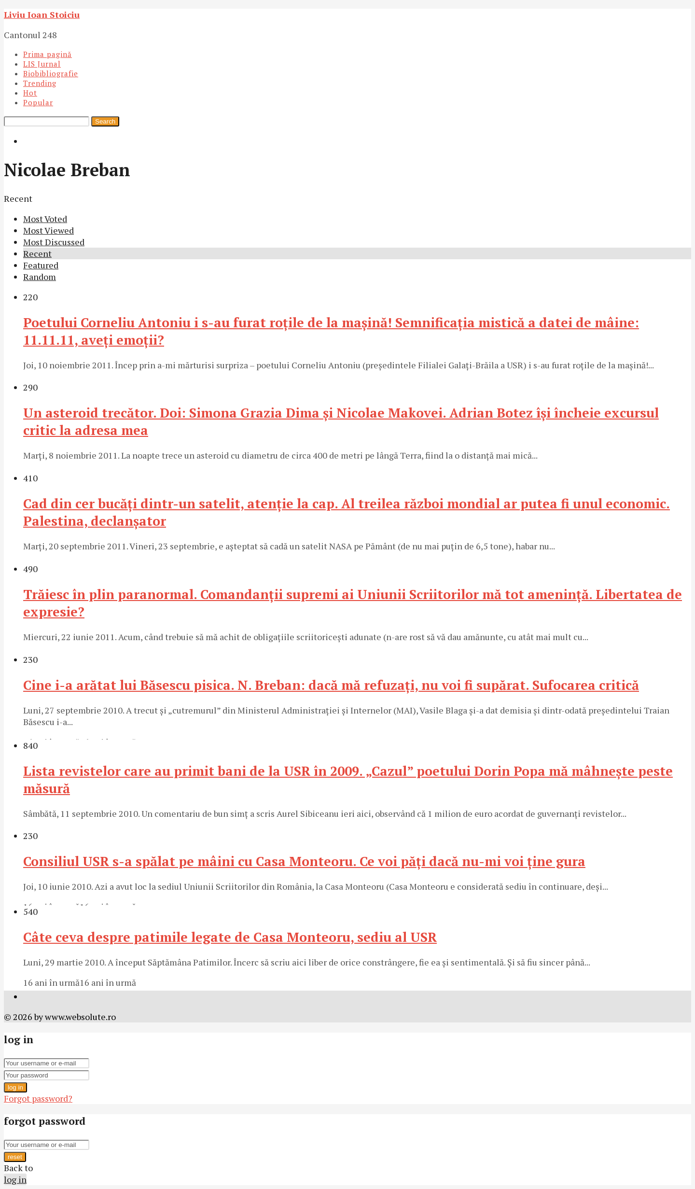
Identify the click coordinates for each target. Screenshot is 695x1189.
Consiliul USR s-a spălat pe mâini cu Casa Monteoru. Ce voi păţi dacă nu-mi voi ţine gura (304, 861)
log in (15, 1087)
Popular (38, 102)
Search (105, 121)
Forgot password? (38, 1098)
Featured (40, 265)
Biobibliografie (50, 73)
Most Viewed (48, 230)
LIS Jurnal (42, 64)
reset (15, 1157)
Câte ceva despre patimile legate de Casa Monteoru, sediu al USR (230, 937)
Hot (30, 93)
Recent (37, 253)
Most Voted (45, 218)
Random (39, 276)
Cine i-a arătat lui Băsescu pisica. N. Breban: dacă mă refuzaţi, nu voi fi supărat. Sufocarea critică (331, 685)
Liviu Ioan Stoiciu (42, 14)
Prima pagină (47, 54)
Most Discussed (53, 242)
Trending (39, 83)
